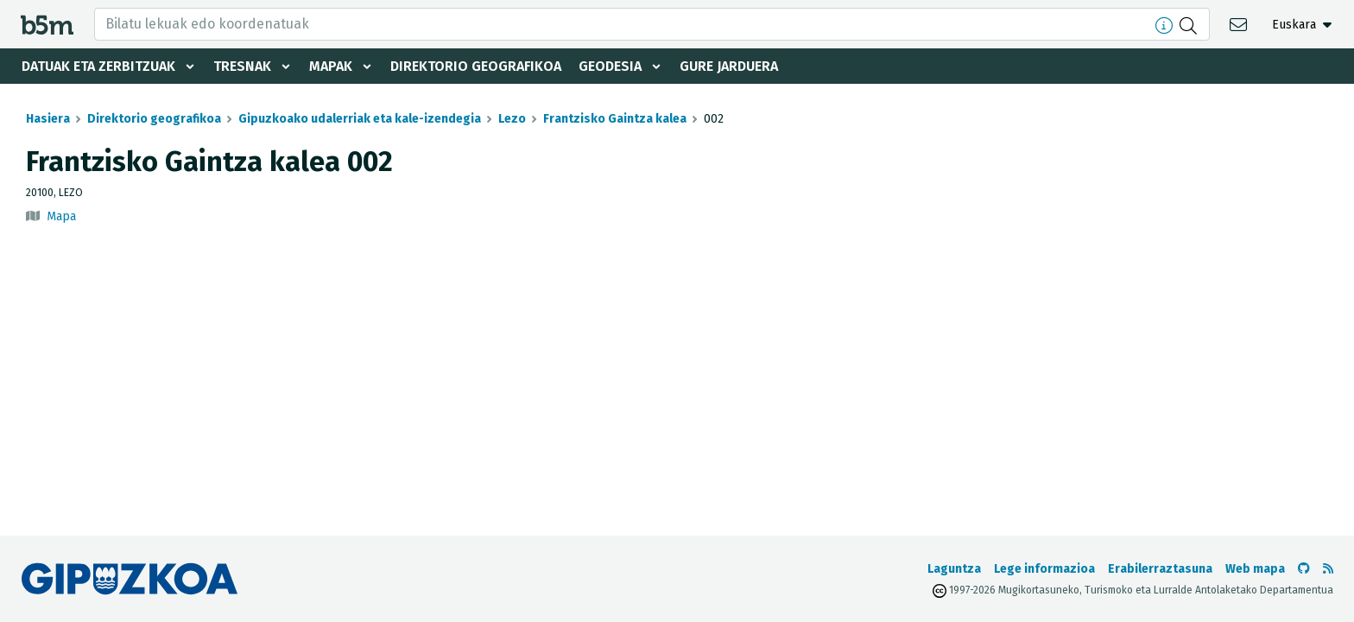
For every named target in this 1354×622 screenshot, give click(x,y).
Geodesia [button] (610, 66)
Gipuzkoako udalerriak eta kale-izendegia (359, 118)
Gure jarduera (729, 66)
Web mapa (1255, 569)
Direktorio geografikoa (475, 66)
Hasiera (48, 118)
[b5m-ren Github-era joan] (1304, 569)
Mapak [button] (330, 66)
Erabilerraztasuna (1160, 569)
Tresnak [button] (242, 66)
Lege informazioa (1044, 569)
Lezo (512, 118)
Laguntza (954, 569)
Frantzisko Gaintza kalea (614, 118)
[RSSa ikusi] (1328, 569)
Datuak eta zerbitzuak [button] (98, 66)
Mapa (61, 216)
